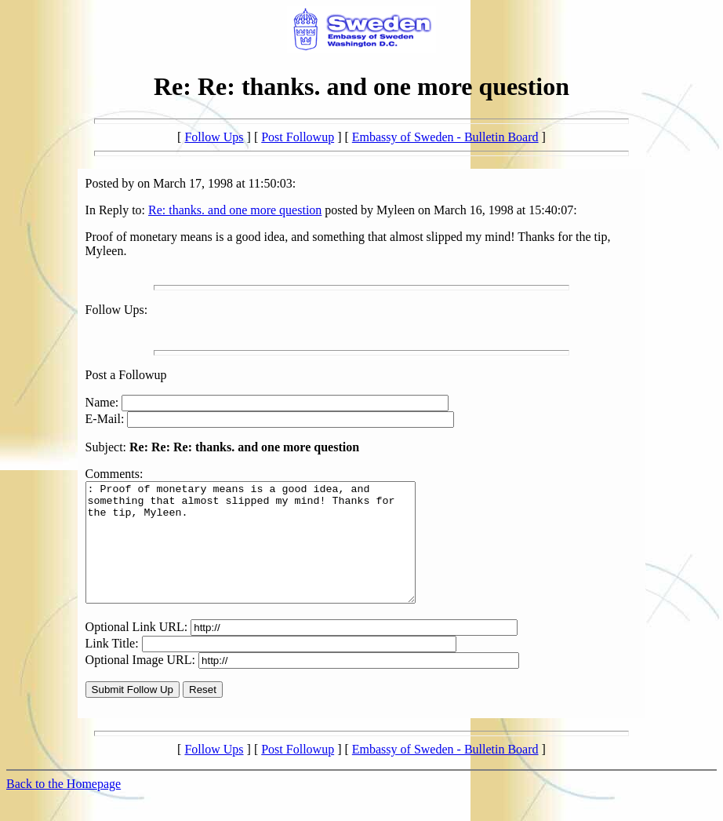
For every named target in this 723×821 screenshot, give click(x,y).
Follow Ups (213, 137)
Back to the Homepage (63, 807)
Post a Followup (126, 374)
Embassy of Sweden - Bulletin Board (445, 137)
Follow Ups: (116, 309)
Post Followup (297, 137)
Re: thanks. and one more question (235, 210)
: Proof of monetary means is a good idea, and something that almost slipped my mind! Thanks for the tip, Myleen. (270, 554)
